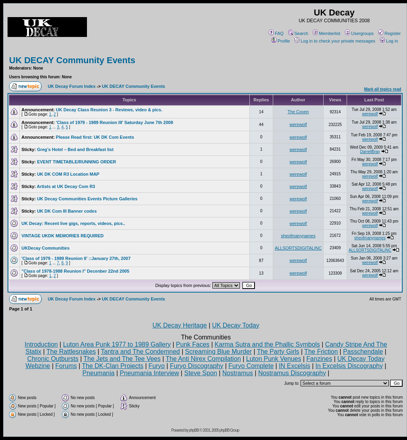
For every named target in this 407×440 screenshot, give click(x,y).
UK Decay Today (235, 325)
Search (298, 33)
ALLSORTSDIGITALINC (298, 248)
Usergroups (359, 33)
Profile (281, 41)
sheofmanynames (298, 235)
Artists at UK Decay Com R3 (66, 186)
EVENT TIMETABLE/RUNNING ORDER (76, 161)
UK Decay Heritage (179, 325)
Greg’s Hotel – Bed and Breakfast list (75, 149)
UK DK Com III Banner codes (66, 211)
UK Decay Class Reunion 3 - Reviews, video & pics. (109, 109)
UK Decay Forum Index (71, 86)
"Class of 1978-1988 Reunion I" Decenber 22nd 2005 (75, 271)
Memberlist (326, 33)
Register (389, 33)
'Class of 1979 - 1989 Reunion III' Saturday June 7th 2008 (114, 122)
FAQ (276, 33)
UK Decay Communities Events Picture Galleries (87, 198)
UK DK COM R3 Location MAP (68, 174)
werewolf (370, 114)
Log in (389, 41)
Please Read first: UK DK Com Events (95, 137)
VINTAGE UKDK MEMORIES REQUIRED (62, 235)
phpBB (194, 430)
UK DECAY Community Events (72, 60)
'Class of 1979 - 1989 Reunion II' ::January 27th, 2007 (76, 258)
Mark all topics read (382, 89)
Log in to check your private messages (335, 41)
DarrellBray (370, 151)
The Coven (298, 111)
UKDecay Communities (45, 248)
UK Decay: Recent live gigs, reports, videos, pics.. (73, 223)
